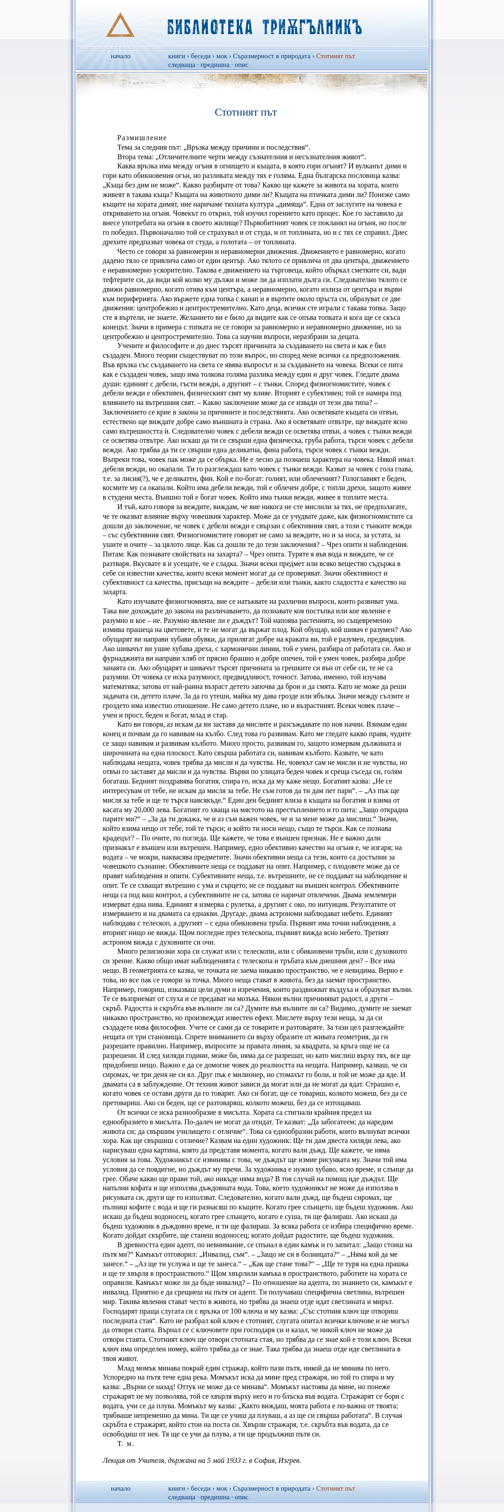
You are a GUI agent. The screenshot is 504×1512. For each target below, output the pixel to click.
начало (120, 56)
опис (241, 64)
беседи (200, 56)
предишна (215, 64)
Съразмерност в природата (271, 56)
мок (221, 56)
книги (176, 56)
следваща (181, 64)
